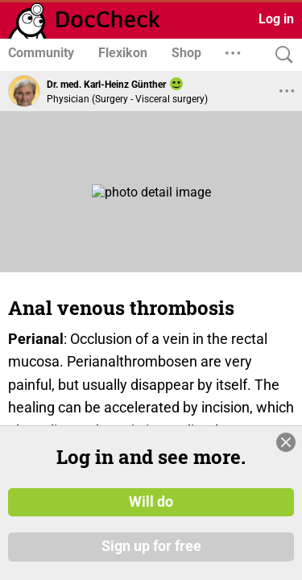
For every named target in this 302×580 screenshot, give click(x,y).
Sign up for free (151, 547)
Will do (151, 502)
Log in (276, 19)
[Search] (280, 55)
